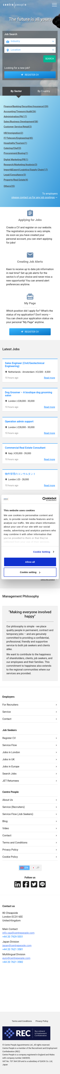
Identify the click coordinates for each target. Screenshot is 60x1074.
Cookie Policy (10, 856)
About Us (7, 799)
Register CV (9, 738)
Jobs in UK (8, 759)
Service (6, 711)
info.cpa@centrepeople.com (18, 932)
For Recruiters (10, 704)
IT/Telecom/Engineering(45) (18, 138)
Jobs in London (11, 752)
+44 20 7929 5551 (12, 936)
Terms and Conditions (14, 842)
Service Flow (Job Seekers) (17, 814)
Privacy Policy (10, 849)
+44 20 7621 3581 (12, 949)
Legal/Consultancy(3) (15, 174)
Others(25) (9, 186)
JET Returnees (10, 780)
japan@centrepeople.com (17, 945)
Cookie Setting (41, 551)
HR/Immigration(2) (13, 133)
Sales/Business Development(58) (21, 121)
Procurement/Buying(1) (16, 153)
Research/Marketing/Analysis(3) (20, 164)
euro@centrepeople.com (16, 958)
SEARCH (49, 58)
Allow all (30, 561)
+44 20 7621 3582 (12, 961)
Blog (5, 821)
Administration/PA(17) (15, 116)
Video (5, 828)
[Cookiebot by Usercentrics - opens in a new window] (42, 499)
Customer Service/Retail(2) (18, 126)
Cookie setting (30, 572)
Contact (6, 718)
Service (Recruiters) (13, 807)
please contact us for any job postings (33, 197)
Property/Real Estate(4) (16, 180)
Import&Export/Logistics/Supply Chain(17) (26, 169)
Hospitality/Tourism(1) (15, 143)
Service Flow (9, 745)
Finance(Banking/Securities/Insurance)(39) (26, 106)
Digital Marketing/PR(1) (16, 159)
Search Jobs (9, 773)
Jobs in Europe (10, 766)
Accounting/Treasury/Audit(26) (20, 111)
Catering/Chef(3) (12, 148)
